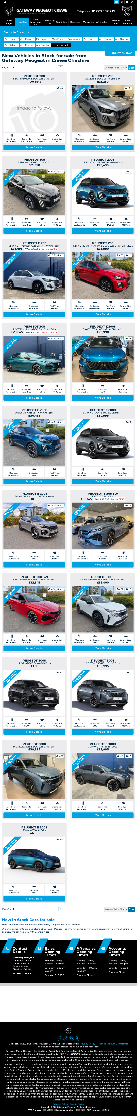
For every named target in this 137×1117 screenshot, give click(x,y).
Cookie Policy (77, 1104)
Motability (88, 22)
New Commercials (35, 22)
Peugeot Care (115, 22)
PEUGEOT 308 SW (34, 577)
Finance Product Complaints (112, 1044)
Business (75, 22)
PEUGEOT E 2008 (103, 326)
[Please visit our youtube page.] (127, 2)
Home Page (8, 22)
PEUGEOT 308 (34, 76)
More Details (34, 147)
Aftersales (101, 22)
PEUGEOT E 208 (34, 243)
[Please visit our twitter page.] (121, 2)
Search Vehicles (61, 45)
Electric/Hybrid (49, 22)
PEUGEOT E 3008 (103, 744)
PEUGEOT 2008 (102, 159)
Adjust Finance (121, 53)
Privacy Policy (87, 1044)
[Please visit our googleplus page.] (132, 2)
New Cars (22, 22)
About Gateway (128, 22)
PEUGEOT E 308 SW (103, 493)
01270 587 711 (103, 11)
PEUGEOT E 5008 (34, 827)
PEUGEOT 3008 (102, 577)
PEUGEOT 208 (102, 76)
